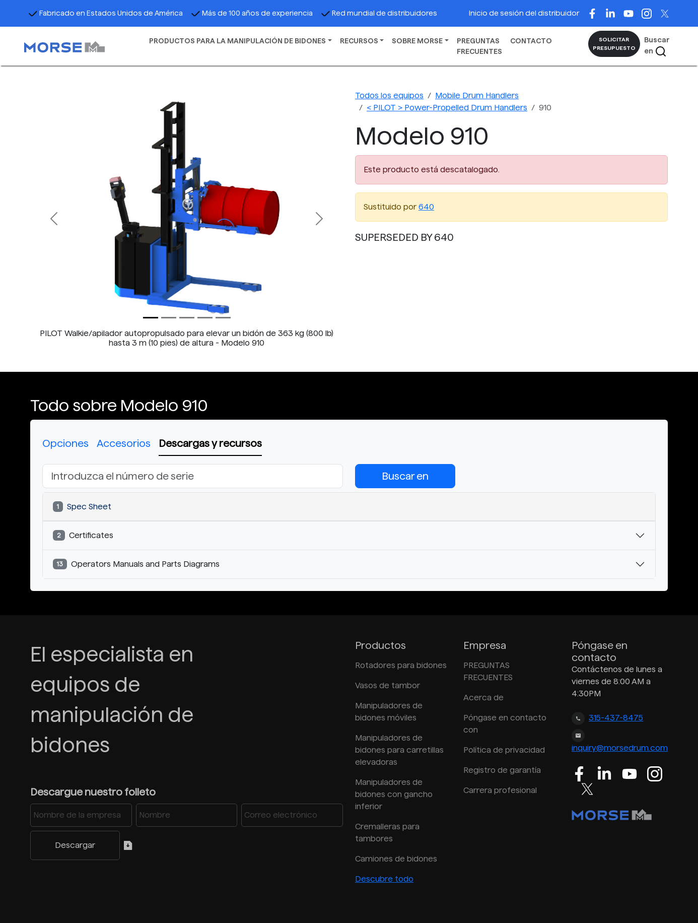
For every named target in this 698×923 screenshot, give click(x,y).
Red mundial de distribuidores (379, 13)
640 (426, 207)
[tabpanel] (349, 521)
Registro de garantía (502, 770)
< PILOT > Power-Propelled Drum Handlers (447, 107)
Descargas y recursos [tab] (210, 443)
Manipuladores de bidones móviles (389, 711)
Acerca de (483, 697)
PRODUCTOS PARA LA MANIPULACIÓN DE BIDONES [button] (237, 41)
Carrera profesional (500, 790)
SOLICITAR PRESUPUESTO (614, 43)
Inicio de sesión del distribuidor (524, 13)
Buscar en (657, 46)
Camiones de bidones (396, 858)
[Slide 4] (223, 317)
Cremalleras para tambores (387, 832)
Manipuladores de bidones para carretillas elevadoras (399, 750)
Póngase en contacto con (504, 723)
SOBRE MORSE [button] (417, 41)
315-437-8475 (616, 717)
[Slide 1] (168, 317)
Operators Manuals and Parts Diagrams (136, 564)
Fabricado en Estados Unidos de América (105, 13)
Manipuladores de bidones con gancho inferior (394, 794)
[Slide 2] (186, 317)
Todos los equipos (389, 95)
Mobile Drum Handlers (477, 95)
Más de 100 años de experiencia (252, 13)
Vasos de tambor (387, 685)
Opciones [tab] (65, 443)
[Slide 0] (150, 317)
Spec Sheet (82, 506)
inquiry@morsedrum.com (620, 748)
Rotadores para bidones (401, 665)
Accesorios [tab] (124, 443)
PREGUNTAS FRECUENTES (479, 46)
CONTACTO (531, 41)
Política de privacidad (504, 750)
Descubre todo (384, 879)
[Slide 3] (205, 317)
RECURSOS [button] (359, 41)
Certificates (83, 535)
